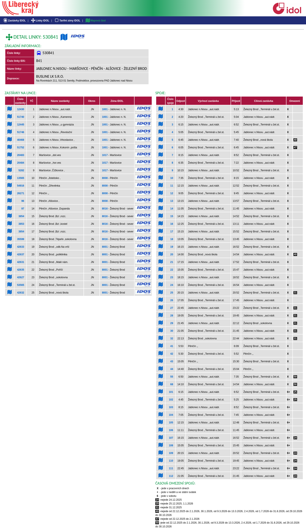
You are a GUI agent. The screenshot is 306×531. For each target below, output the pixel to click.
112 (171, 476)
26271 (20, 193)
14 (171, 208)
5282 (21, 170)
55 (171, 376)
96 (22, 200)
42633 (20, 246)
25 (171, 292)
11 (171, 185)
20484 (20, 162)
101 (171, 392)
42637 (20, 254)
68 (171, 384)
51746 (20, 132)
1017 (105, 155)
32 (171, 338)
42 (171, 353)
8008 (105, 178)
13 (171, 200)
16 (171, 223)
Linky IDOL (39, 20)
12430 (20, 109)
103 (171, 407)
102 (171, 399)
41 (171, 346)
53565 (20, 285)
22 (171, 269)
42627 (20, 277)
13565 (20, 178)
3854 (21, 216)
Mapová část (95, 20)
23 (171, 277)
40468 (20, 139)
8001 (105, 246)
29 (171, 323)
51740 (20, 116)
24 (171, 285)
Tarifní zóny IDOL (67, 20)
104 (171, 414)
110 (171, 460)
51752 (20, 147)
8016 (105, 208)
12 (171, 193)
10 (171, 178)
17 (171, 231)
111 (171, 468)
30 (171, 330)
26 (171, 300)
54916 (20, 185)
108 (171, 445)
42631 (20, 262)
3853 (21, 223)
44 (171, 369)
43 (171, 361)
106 (171, 430)
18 (171, 239)
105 (171, 422)
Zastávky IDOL (14, 20)
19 (171, 246)
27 (171, 307)
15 (171, 216)
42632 (20, 292)
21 (171, 262)
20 (171, 254)
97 (22, 208)
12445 (20, 124)
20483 (20, 155)
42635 (20, 269)
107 (171, 437)
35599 (20, 239)
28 (171, 315)
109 (171, 453)
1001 (105, 109)
